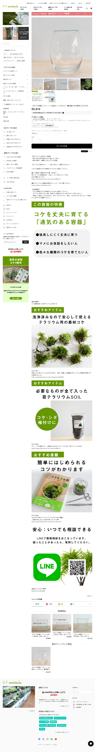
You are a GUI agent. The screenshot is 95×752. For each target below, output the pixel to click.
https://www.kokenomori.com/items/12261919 (46, 522)
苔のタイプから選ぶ (39, 8)
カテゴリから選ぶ (25, 8)
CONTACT (88, 3)
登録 (25, 242)
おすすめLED (79, 8)
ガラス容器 (6, 96)
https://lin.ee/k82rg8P (38, 591)
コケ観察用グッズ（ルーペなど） (14, 104)
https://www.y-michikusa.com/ (41, 185)
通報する (89, 596)
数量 (33, 137)
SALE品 (5, 117)
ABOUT (73, 3)
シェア (90, 151)
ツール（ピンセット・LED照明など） (13, 92)
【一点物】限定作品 (68, 8)
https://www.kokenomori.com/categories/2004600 (48, 377)
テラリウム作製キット (10, 71)
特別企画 (6, 121)
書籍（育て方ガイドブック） (12, 100)
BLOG (80, 3)
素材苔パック (7, 79)
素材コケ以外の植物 (9, 83)
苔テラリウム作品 (9, 75)
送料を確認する (50, 125)
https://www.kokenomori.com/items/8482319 (46, 179)
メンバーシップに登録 (38, 119)
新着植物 (6, 108)
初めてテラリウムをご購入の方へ (59, 3)
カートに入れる (62, 146)
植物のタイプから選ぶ (54, 8)
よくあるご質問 (42, 3)
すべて (37, 604)
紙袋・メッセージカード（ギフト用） (14, 112)
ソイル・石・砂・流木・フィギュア (14, 87)
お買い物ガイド (31, 3)
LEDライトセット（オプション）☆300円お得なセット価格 (49, 130)
